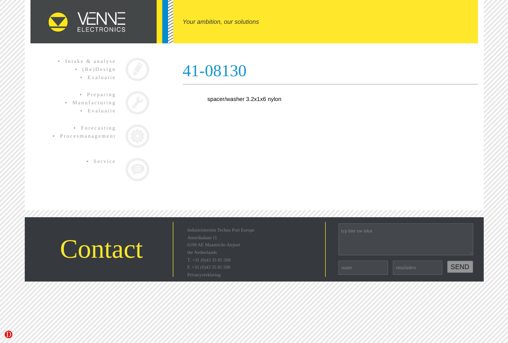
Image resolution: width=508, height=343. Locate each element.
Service (105, 161)
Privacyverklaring (204, 275)
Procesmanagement (88, 136)
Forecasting (98, 128)
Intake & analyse (90, 61)
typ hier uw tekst (406, 239)
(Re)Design (99, 69)
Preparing (101, 95)
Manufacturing (94, 103)
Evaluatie (102, 78)
